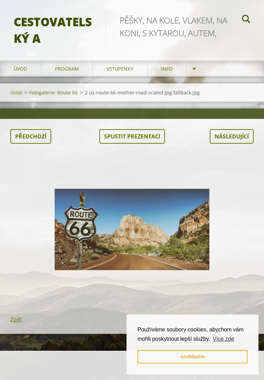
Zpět (16, 319)
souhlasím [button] (192, 356)
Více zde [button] (223, 339)
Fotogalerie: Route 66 (53, 92)
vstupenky (120, 68)
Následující (231, 136)
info (167, 68)
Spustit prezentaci (132, 136)
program (67, 68)
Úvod (20, 68)
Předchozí (30, 136)
